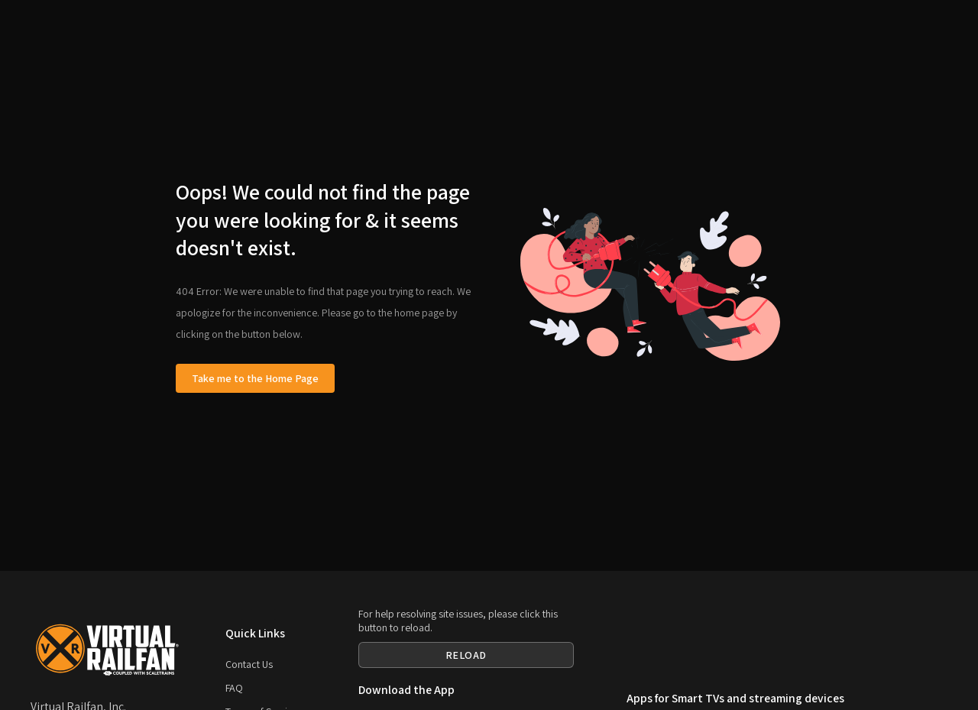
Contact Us (249, 664)
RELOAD (466, 655)
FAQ (234, 688)
